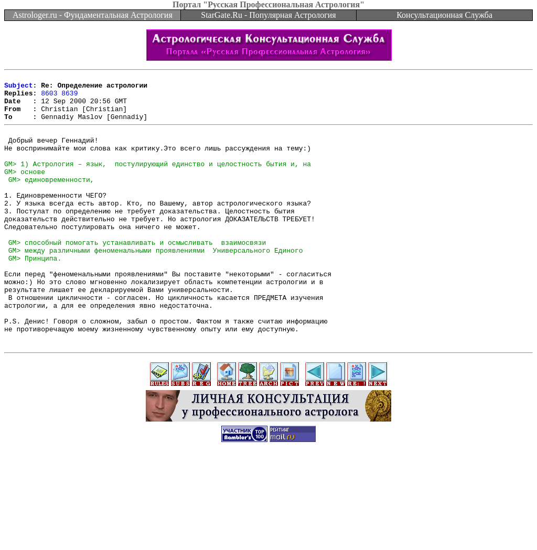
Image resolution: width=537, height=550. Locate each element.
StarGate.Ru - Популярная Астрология (268, 14)
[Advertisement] (268, 526)
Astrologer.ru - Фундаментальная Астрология (93, 14)
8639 (69, 97)
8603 (49, 97)
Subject (18, 88)
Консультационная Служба (444, 14)
